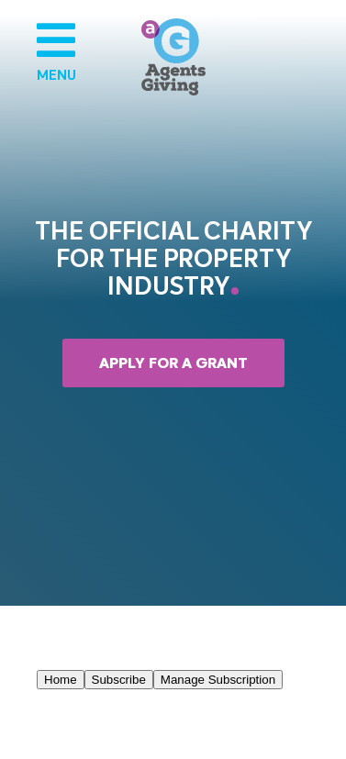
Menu (55, 50)
